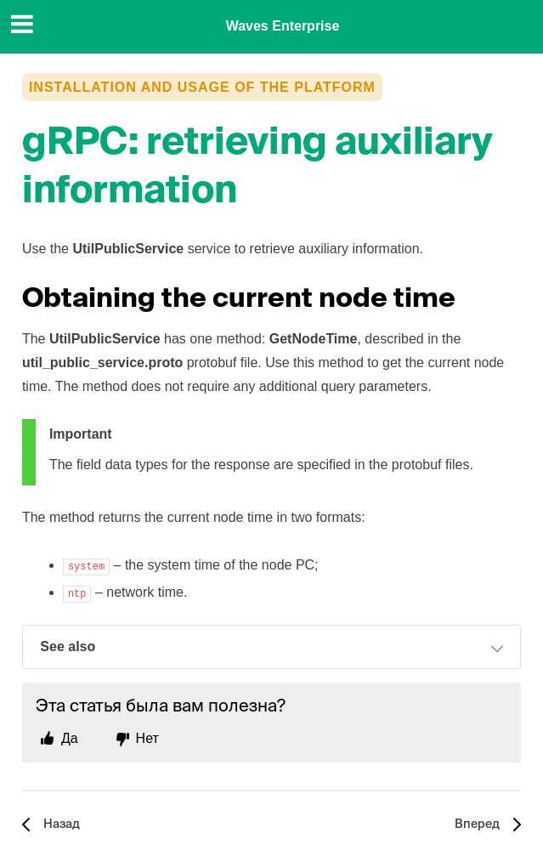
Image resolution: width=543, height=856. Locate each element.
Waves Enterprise (283, 26)
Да (69, 738)
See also (272, 648)
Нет (147, 738)
